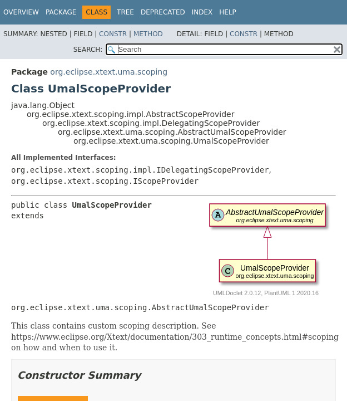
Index (202, 12)
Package (61, 12)
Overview (21, 12)
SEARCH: (88, 49)
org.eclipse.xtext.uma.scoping (108, 71)
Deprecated (163, 12)
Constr (113, 34)
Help (227, 12)
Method (148, 34)
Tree (125, 12)
